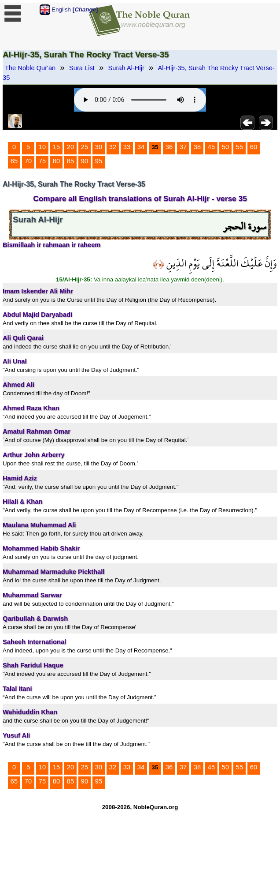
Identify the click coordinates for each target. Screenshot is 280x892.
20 (70, 146)
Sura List (82, 67)
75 (42, 161)
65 (14, 161)
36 (169, 146)
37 (183, 146)
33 (126, 146)
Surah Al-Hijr (126, 67)
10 (42, 146)
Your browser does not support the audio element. (140, 100)
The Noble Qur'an (30, 67)
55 (239, 146)
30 (98, 146)
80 (56, 161)
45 (211, 146)
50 (225, 146)
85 (70, 161)
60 (253, 146)
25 (84, 146)
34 (140, 146)
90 (84, 161)
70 (28, 161)
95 (98, 161)
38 (197, 146)
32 (112, 146)
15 (56, 146)
